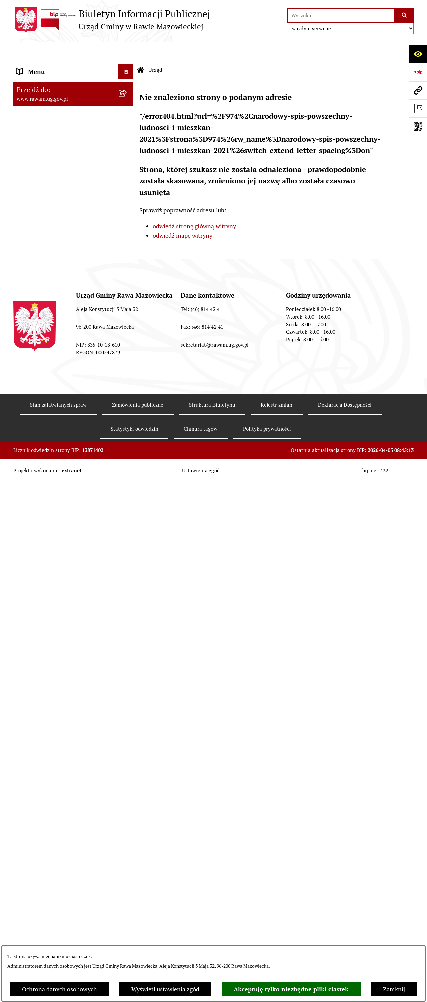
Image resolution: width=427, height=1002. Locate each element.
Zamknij (394, 989)
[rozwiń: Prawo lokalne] (127, 241)
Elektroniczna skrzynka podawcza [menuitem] (60, 550)
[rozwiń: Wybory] (127, 787)
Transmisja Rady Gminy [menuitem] (47, 772)
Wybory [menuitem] (26, 787)
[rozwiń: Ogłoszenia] (127, 634)
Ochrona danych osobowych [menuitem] (53, 679)
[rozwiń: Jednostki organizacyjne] (127, 520)
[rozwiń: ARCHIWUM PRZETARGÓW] (127, 405)
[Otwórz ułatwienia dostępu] (418, 54)
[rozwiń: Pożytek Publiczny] (127, 694)
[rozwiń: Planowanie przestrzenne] (127, 260)
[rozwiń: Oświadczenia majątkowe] (127, 649)
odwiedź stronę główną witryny (194, 206)
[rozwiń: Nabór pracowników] (127, 453)
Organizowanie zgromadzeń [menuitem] (53, 664)
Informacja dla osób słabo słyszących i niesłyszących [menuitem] (66, 599)
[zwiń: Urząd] (127, 67)
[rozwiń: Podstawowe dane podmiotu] (127, 86)
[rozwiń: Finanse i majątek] (127, 299)
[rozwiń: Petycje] (127, 733)
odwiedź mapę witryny (182, 216)
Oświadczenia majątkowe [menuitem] (49, 649)
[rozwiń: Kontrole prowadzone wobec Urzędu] (127, 472)
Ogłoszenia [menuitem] (31, 634)
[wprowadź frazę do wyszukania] (341, 15)
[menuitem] (73, 86)
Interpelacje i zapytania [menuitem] (47, 565)
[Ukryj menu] (125, 51)
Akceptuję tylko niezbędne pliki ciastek (291, 989)
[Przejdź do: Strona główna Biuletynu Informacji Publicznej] (140, 50)
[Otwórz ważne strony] (418, 108)
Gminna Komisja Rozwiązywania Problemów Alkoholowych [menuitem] (59, 713)
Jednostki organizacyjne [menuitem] (48, 520)
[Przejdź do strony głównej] (111, 20)
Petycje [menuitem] (25, 733)
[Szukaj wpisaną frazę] (404, 15)
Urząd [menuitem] (24, 66)
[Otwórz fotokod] (418, 126)
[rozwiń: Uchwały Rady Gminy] (127, 183)
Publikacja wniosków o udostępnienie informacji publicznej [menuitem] (65, 752)
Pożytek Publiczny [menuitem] (40, 694)
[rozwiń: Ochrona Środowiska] (127, 347)
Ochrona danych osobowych (59, 989)
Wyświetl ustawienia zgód (165, 989)
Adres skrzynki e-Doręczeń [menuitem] (52, 535)
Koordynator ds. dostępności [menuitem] (54, 619)
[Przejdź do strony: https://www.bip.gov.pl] (418, 72)
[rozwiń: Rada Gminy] (127, 163)
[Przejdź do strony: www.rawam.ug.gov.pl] (418, 90)
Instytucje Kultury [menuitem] (40, 580)
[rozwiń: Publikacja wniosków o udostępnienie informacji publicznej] (127, 748)
